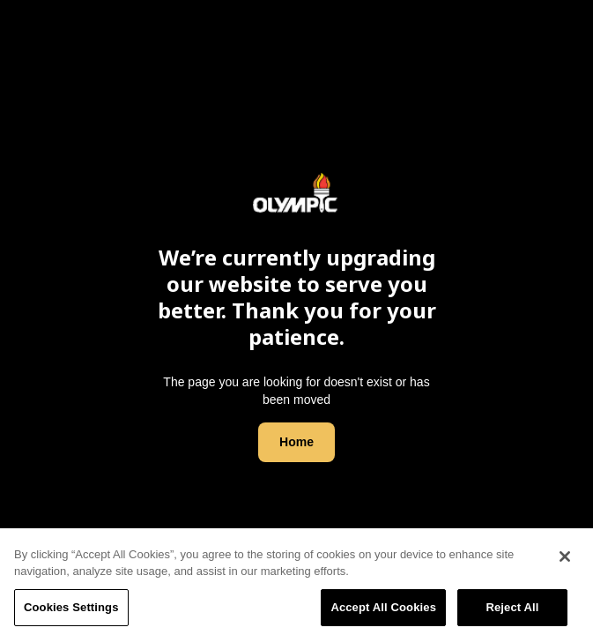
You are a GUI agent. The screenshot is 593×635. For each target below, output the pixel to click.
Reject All (512, 611)
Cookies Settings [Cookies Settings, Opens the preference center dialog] (71, 611)
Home (296, 442)
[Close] (564, 560)
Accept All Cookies (383, 611)
